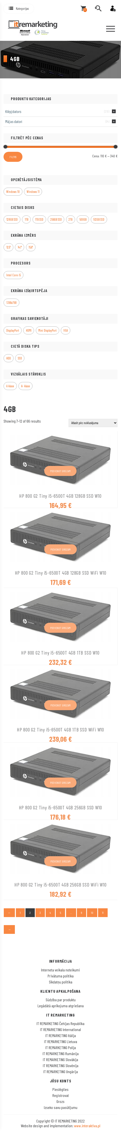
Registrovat (60, 1095)
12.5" (8, 247)
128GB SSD (12, 219)
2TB (70, 219)
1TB (26, 219)
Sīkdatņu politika (60, 981)
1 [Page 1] (20, 912)
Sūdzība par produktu (61, 999)
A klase (10, 386)
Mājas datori (13, 121)
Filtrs (13, 157)
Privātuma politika (61, 975)
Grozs (60, 1101)
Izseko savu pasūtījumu (60, 1107)
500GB (82, 219)
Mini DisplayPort (47, 330)
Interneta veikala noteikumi (60, 969)
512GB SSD (98, 219)
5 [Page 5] (60, 912)
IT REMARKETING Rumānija (61, 1053)
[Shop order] (93, 423)
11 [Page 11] (103, 912)
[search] (98, 8)
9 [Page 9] (81, 912)
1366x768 (11, 303)
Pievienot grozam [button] (60, 471)
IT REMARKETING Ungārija (60, 1071)
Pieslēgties (60, 1089)
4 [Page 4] (50, 912)
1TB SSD (39, 219)
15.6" (30, 247)
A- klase (25, 386)
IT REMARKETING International (60, 1029)
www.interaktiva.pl (87, 1125)
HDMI (29, 330)
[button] (19, 8)
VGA (66, 330)
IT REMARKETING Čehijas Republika (60, 1023)
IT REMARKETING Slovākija (60, 1059)
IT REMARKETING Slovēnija (60, 1065)
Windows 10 (13, 192)
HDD (8, 358)
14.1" (20, 247)
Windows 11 (33, 192)
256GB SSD (56, 219)
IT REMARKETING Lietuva (60, 1041)
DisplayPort (12, 330)
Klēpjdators (13, 111)
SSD (20, 358)
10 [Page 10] (92, 912)
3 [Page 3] (40, 912)
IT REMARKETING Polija (60, 1047)
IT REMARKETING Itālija (60, 1035)
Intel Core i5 (13, 275)
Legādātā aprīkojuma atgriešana (61, 1005)
